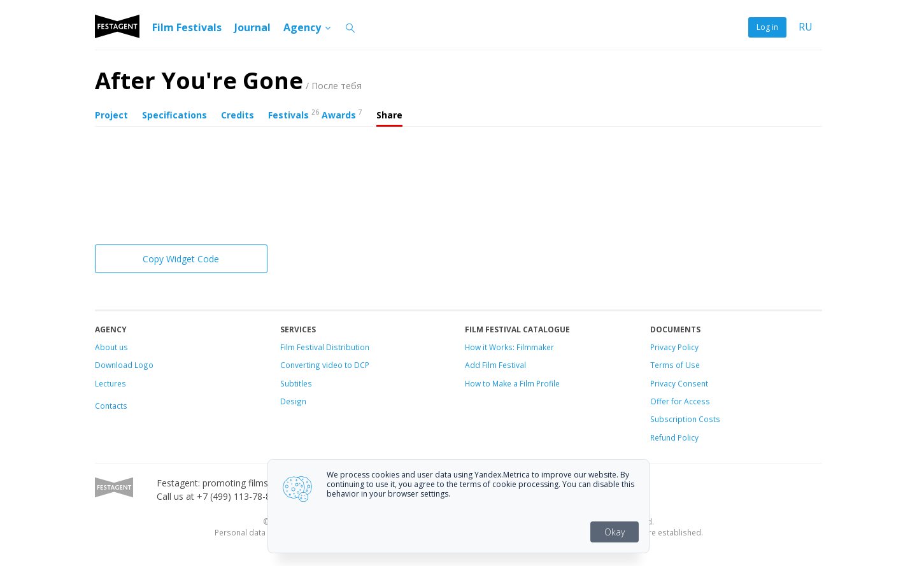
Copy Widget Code (181, 259)
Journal (252, 27)
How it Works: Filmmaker (509, 347)
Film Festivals (187, 27)
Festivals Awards (315, 114)
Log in (767, 27)
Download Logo (124, 365)
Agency (307, 27)
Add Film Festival (495, 365)
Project (111, 115)
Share (389, 115)
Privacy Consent (679, 383)
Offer (659, 401)
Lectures (110, 383)
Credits (237, 115)
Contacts (111, 405)
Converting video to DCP (324, 365)
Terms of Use (675, 365)
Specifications (174, 115)
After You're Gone (228, 80)
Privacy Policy (674, 347)
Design (293, 401)
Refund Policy (674, 437)
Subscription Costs (685, 419)
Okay (614, 532)
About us (111, 347)
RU (806, 27)
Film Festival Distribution (324, 347)
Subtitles (296, 383)
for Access (689, 401)
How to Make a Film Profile (512, 383)
